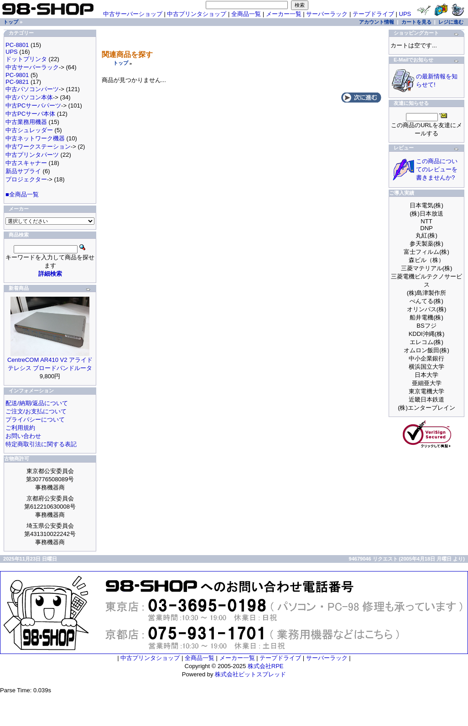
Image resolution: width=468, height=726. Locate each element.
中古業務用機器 (26, 121)
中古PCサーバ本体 (30, 113)
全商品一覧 (246, 13)
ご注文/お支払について (36, 411)
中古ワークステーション (38, 146)
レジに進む (450, 22)
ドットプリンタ (26, 59)
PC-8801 (17, 44)
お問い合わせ (23, 436)
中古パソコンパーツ (32, 89)
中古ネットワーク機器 (35, 138)
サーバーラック (327, 13)
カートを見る (416, 22)
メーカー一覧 (284, 13)
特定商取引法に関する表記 (41, 444)
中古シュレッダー (29, 130)
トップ (120, 63)
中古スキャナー (26, 163)
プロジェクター (26, 179)
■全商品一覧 (22, 194)
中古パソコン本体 (29, 97)
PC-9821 (17, 81)
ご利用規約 (20, 427)
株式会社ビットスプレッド (250, 674)
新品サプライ (23, 171)
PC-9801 (17, 75)
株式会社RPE (266, 666)
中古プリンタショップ (196, 13)
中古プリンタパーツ (32, 154)
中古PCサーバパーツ (33, 105)
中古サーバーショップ (132, 13)
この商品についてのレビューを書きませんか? (437, 169)
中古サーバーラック (32, 67)
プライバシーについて (35, 419)
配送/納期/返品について (36, 403)
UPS (405, 13)
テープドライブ (373, 13)
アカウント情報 (376, 22)
